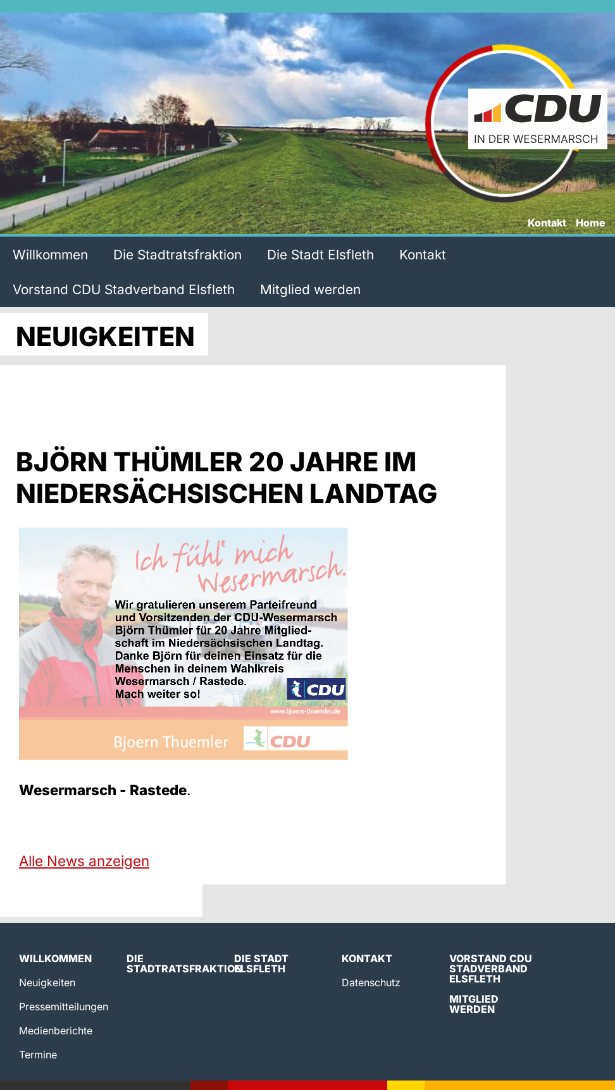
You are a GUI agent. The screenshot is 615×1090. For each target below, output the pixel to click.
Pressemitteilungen (63, 1006)
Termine (38, 1054)
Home (591, 223)
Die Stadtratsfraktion (177, 255)
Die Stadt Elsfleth (320, 255)
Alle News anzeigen (84, 860)
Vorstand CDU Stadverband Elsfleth (124, 289)
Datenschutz (371, 982)
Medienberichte (55, 1030)
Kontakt (547, 223)
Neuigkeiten (47, 982)
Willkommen (50, 255)
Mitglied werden (310, 289)
